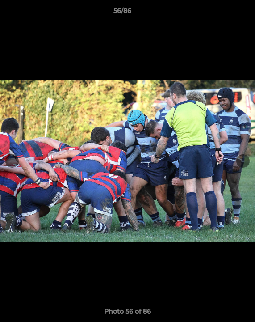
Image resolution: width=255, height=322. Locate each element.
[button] (222, 13)
